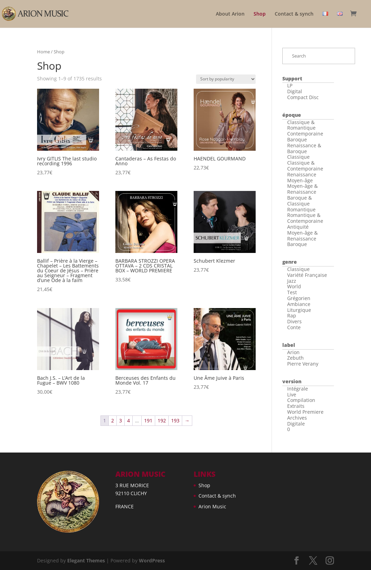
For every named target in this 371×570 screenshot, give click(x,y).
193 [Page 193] (175, 420)
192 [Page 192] (162, 420)
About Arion (230, 14)
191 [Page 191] (148, 420)
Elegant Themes (86, 560)
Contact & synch (294, 14)
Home (43, 52)
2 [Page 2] (112, 420)
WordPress (152, 560)
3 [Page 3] (120, 420)
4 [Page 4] (128, 420)
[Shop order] (226, 79)
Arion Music (212, 506)
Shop (260, 14)
